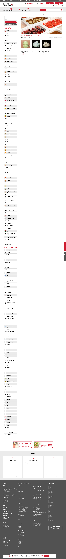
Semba (7, 378)
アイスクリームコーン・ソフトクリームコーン (11, 84)
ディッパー (7, 212)
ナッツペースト (8, 181)
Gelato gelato (8, 250)
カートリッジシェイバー (9, 318)
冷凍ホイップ (8, 131)
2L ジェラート (7, 35)
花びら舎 (7, 399)
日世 (6, 275)
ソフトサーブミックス (10, 72)
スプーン (6, 194)
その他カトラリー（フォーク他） (10, 197)
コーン (6, 87)
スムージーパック (8, 121)
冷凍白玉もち (8, 134)
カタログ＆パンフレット (7, 511)
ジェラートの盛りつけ (7, 491)
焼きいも (6, 128)
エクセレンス (8, 425)
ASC (6, 350)
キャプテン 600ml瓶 (9, 386)
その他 (6, 162)
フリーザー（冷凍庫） (10, 218)
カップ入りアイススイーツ (10, 100)
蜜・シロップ (8, 153)
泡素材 (6, 174)
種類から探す (5, 10)
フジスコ (7, 402)
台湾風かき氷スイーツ (10, 108)
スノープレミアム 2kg (9, 300)
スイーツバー (8, 106)
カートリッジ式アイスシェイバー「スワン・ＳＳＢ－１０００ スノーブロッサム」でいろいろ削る (11, 489)
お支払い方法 (6, 501)
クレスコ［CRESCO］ (22, 487)
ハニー (7, 392)
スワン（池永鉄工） (9, 314)
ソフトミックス (8, 76)
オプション (7, 323)
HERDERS (7, 408)
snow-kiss (8, 295)
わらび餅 (6, 139)
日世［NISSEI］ (21, 486)
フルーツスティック (8, 123)
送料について (6, 502)
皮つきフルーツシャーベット (11, 61)
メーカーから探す (51, 483)
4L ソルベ (7, 38)
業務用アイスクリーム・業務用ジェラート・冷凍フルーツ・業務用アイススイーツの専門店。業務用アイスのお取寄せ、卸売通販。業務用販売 (22, 0)
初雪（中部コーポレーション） (10, 327)
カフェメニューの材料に (37, 524)
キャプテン (7, 159)
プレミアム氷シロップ (10, 381)
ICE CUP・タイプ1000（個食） (11, 306)
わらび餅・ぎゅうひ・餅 (10, 137)
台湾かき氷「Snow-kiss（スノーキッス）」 (10, 234)
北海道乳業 (8, 417)
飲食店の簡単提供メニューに (38, 523)
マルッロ (7, 414)
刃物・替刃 (7, 321)
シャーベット (7, 53)
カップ (6, 202)
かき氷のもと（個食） (9, 308)
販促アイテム (8, 231)
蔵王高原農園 (8, 376)
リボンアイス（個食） (9, 310)
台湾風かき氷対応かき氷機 (10, 113)
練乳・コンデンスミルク (10, 186)
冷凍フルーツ (8, 116)
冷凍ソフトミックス (8, 74)
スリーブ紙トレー (8, 91)
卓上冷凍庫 (7, 220)
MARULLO (7, 183)
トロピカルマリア (9, 342)
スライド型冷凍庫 (8, 223)
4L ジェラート (7, 33)
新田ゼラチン (8, 411)
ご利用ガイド (5, 497)
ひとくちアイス (8, 95)
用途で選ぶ (11, 10)
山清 (6, 405)
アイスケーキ (8, 97)
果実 (6, 118)
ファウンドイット (9, 339)
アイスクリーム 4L (8, 45)
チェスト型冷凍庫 (8, 228)
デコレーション (8, 89)
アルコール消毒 (8, 244)
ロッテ (7, 260)
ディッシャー (7, 207)
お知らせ (4, 483)
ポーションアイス (9, 56)
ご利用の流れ (6, 500)
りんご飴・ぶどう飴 (8, 125)
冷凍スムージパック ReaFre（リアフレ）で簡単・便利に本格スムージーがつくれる (10, 495)
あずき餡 (6, 167)
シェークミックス (8, 81)
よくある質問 (5, 507)
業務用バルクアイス (8, 262)
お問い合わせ (60, 0)
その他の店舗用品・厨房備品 (11, 237)
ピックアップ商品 (28, 10)
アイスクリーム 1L (8, 50)
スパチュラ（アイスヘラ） (10, 210)
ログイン (54, 5)
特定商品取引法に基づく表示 (7, 513)
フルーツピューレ (9, 178)
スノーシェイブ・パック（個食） (10, 303)
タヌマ (6, 157)
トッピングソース (9, 150)
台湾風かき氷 (7, 110)
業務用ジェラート (9, 31)
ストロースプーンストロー (10, 200)
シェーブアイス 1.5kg (9, 297)
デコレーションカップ (9, 102)
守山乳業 (7, 422)
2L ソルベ (6, 40)
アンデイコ (8, 273)
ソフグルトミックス (8, 78)
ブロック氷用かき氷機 (9, 316)
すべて (22, 35)
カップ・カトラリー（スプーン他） (11, 192)
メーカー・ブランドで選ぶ (19, 10)
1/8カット (7, 68)
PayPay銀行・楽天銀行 (53, 474)
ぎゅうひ (6, 141)
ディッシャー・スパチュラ (10, 205)
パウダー (6, 172)
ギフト (7, 189)
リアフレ (7, 352)
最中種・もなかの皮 (9, 147)
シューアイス (8, 59)
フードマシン (8, 215)
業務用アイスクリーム (10, 43)
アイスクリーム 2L (8, 48)
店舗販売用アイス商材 (37, 525)
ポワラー (6, 242)
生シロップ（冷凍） (8, 155)
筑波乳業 (7, 419)
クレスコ (7, 287)
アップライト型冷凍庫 (9, 225)
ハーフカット (7, 66)
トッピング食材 (8, 165)
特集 (4, 485)
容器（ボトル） (8, 239)
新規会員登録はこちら (11, 24)
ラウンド (6, 63)
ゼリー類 (6, 170)
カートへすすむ (60, 5)
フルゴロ (7, 373)
